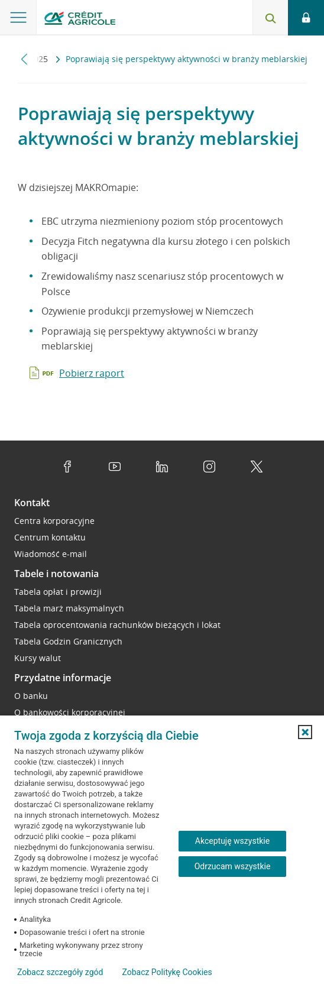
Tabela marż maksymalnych (69, 608)
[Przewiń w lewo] (24, 58)
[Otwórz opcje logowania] (306, 17)
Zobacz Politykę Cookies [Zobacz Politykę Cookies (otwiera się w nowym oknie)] (167, 972)
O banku (31, 695)
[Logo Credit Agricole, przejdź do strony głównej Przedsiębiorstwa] (79, 19)
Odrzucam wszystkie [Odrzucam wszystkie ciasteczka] (233, 866)
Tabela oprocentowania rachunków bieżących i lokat (117, 624)
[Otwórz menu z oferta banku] (18, 17)
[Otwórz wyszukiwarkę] (270, 17)
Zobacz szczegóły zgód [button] (60, 972)
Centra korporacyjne (54, 520)
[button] (305, 732)
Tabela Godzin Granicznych (68, 641)
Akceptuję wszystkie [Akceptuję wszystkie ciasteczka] (232, 841)
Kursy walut (37, 657)
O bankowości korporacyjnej (69, 712)
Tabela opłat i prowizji (58, 591)
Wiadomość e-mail (50, 553)
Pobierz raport (91, 373)
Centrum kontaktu (50, 537)
